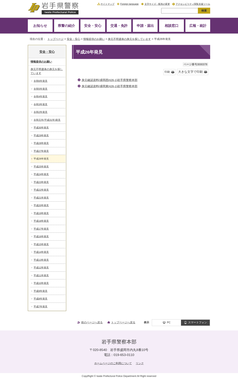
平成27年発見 (41, 151)
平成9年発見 (40, 291)
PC (168, 322)
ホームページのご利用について (113, 363)
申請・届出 (145, 26)
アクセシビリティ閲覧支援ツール (193, 4)
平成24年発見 (41, 174)
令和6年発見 (40, 80)
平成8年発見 (40, 298)
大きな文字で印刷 (190, 71)
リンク (140, 363)
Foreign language (129, 4)
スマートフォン (197, 322)
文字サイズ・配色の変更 (157, 4)
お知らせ (40, 26)
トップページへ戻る (123, 322)
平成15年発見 (41, 244)
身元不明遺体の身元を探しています (129, 39)
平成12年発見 (41, 267)
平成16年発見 (41, 236)
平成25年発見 (41, 166)
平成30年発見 (41, 127)
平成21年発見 (41, 197)
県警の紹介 (66, 26)
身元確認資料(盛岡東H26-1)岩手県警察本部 (109, 86)
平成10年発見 (41, 283)
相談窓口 (171, 26)
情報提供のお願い (94, 39)
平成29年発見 (41, 135)
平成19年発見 (41, 213)
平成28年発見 (41, 143)
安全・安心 (92, 26)
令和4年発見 (40, 96)
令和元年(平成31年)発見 (47, 119)
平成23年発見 (41, 182)
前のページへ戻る (92, 322)
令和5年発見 (40, 88)
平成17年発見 (41, 228)
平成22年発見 (41, 189)
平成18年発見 (41, 220)
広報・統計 (198, 26)
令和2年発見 (40, 112)
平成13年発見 (41, 259)
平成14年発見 (41, 252)
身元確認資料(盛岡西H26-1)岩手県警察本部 (109, 80)
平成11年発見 (41, 275)
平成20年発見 (41, 205)
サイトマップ (107, 4)
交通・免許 (119, 26)
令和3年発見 (40, 104)
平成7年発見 (40, 306)
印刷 (167, 71)
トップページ (55, 39)
